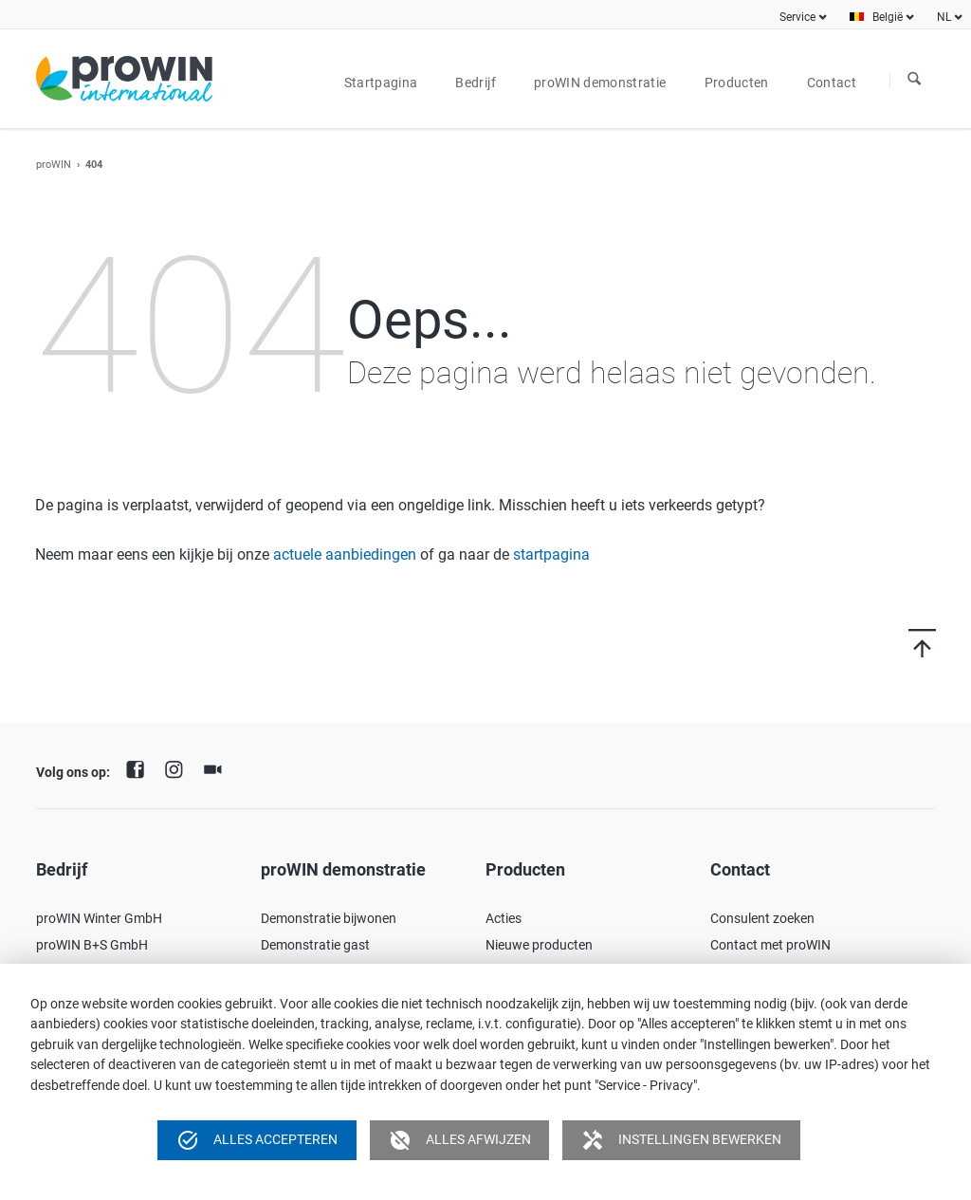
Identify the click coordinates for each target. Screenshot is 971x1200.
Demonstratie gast (315, 944)
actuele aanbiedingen (344, 554)
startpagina (551, 554)
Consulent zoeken (762, 918)
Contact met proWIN (770, 944)
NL (944, 17)
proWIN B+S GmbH (92, 944)
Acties (504, 918)
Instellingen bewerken (681, 1140)
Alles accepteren (257, 1140)
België (887, 17)
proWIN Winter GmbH (99, 918)
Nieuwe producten (539, 944)
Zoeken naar (914, 80)
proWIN (53, 164)
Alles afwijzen (460, 1140)
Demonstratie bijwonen (328, 918)
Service (797, 17)
